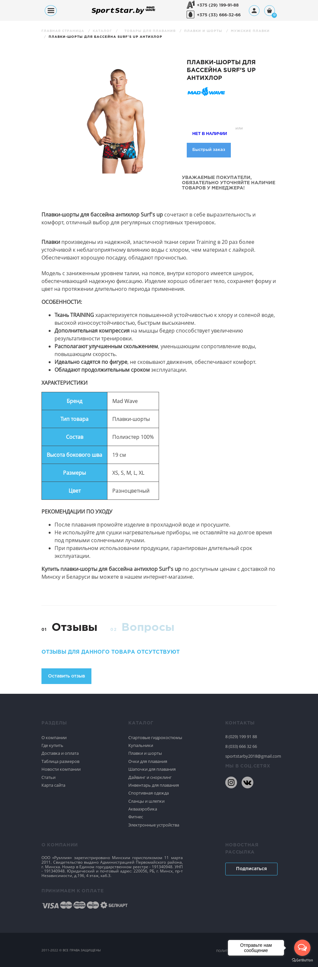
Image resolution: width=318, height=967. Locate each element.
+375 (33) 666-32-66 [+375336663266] (219, 15)
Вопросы (147, 627)
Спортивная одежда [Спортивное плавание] (148, 793)
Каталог (103, 31)
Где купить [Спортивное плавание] (52, 745)
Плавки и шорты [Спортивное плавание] (145, 753)
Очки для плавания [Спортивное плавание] (147, 761)
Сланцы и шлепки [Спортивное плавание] (146, 801)
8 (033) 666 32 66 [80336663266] (241, 746)
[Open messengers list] (302, 948)
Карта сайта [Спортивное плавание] (53, 785)
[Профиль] (254, 10)
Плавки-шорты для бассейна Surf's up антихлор (105, 37)
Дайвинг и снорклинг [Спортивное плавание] (150, 777)
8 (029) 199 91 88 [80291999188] (241, 736)
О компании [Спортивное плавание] (54, 737)
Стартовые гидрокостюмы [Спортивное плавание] (155, 737)
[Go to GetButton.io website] (302, 960)
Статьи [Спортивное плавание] (48, 777)
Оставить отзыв (66, 676)
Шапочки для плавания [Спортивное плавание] (152, 769)
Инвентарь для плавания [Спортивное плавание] (153, 785)
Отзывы (74, 627)
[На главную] (123, 14)
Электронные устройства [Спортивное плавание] (153, 825)
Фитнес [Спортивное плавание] (135, 817)
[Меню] (51, 10)
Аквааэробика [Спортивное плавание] (142, 809)
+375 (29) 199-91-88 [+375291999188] (218, 5)
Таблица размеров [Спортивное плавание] (60, 761)
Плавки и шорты (204, 31)
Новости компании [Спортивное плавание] (61, 769)
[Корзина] (269, 11)
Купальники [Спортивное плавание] (140, 745)
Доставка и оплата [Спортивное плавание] (60, 753)
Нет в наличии (209, 133)
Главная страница (63, 31)
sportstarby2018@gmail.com (251, 756)
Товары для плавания (150, 31)
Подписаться (251, 869)
